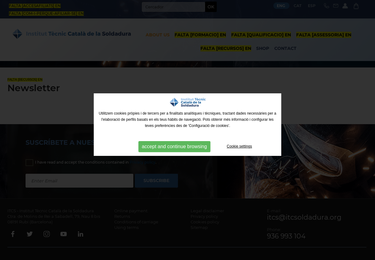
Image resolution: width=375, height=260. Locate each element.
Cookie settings (239, 146)
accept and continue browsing (174, 146)
